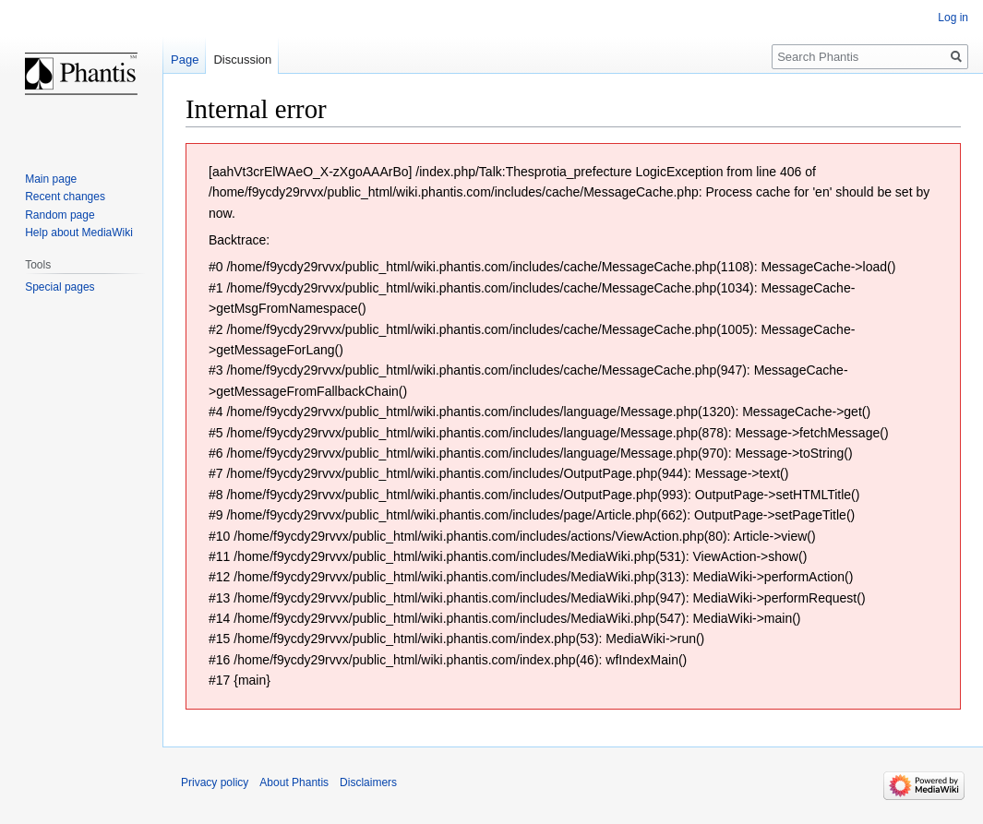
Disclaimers (368, 782)
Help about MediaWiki (79, 232)
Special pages (59, 287)
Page (184, 59)
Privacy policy (214, 782)
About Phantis (294, 782)
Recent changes (65, 196)
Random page (59, 215)
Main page (51, 179)
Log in (953, 17)
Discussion (242, 59)
